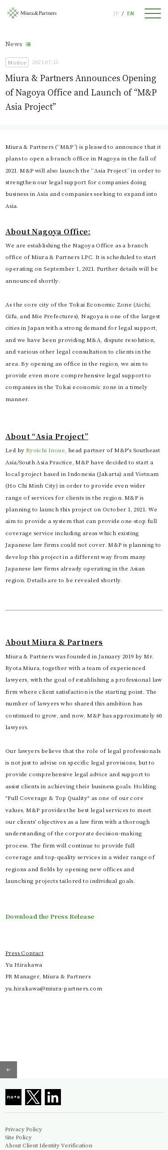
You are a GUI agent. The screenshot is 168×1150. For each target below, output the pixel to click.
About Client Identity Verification (48, 1145)
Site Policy (18, 1137)
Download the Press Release (49, 916)
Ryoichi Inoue (45, 450)
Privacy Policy (23, 1129)
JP (116, 13)
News (14, 43)
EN (130, 13)
